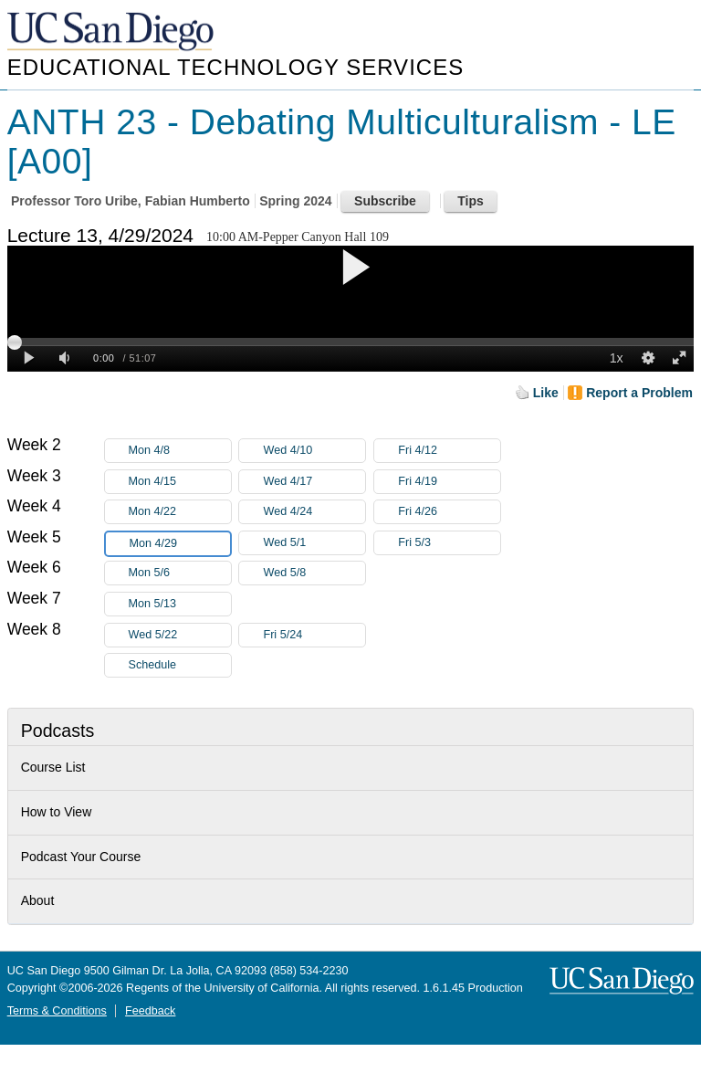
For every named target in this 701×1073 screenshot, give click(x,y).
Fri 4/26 (449, 511)
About (38, 900)
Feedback (150, 1011)
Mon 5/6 (180, 573)
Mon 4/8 (180, 450)
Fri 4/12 (449, 450)
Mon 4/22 (180, 511)
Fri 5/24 (314, 635)
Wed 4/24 (314, 511)
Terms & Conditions (57, 1011)
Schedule (153, 664)
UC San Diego (112, 32)
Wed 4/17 (314, 481)
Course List (53, 767)
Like (546, 392)
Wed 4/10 (314, 450)
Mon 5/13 (180, 604)
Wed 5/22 (180, 635)
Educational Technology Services (235, 67)
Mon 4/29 (180, 543)
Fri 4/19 (449, 481)
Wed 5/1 (314, 542)
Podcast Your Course (81, 856)
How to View (56, 812)
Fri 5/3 (449, 542)
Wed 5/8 (314, 573)
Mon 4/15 (180, 481)
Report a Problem (639, 392)
